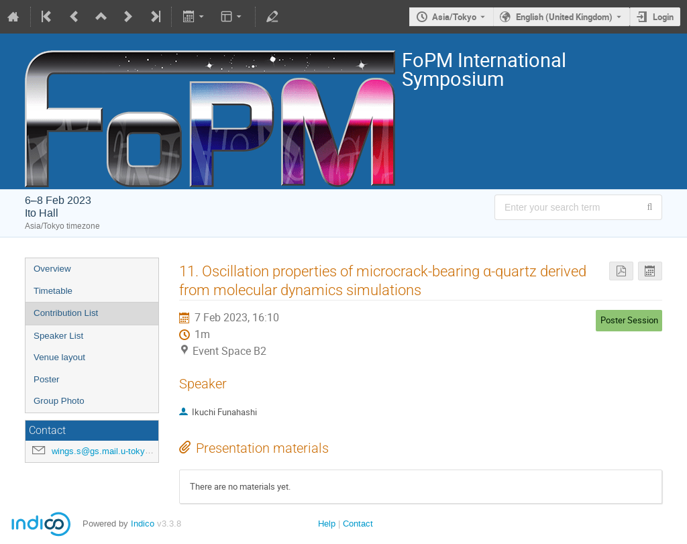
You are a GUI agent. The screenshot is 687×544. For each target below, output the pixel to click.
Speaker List (58, 336)
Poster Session (629, 320)
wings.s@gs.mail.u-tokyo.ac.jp (111, 451)
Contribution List (66, 313)
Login (663, 17)
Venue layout (59, 357)
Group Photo (59, 401)
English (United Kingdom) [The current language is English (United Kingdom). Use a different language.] (564, 17)
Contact (358, 523)
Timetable (53, 291)
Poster (47, 379)
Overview (52, 269)
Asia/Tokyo (454, 17)
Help (326, 523)
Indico (142, 523)
